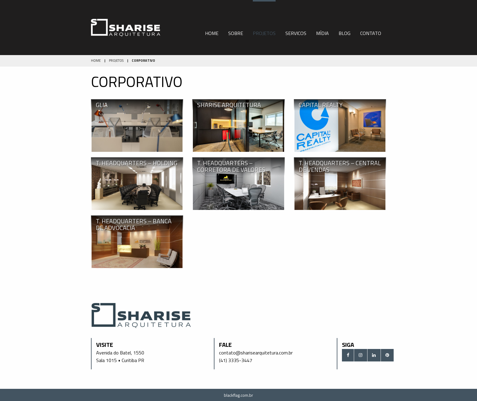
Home (211, 33)
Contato (370, 33)
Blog (344, 33)
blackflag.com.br (238, 395)
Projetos (264, 33)
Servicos (295, 33)
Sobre (235, 33)
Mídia (322, 33)
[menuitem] (211, 27)
